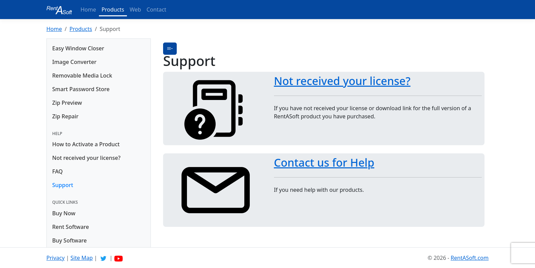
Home (88, 9)
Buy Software (69, 240)
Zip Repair (65, 116)
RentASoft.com (470, 258)
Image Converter (74, 62)
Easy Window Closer (78, 48)
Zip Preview (67, 102)
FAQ (57, 171)
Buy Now (63, 213)
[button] (170, 49)
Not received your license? (86, 158)
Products (113, 9)
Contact (156, 9)
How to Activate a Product (86, 144)
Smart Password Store (81, 89)
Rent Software (70, 227)
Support (62, 185)
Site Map (82, 258)
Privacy (55, 258)
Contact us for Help (324, 162)
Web (135, 9)
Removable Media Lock (82, 75)
